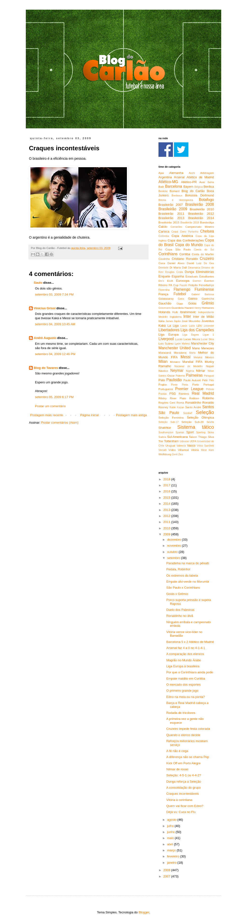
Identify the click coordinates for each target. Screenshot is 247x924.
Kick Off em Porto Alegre (183, 763)
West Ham (207, 450)
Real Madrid (203, 393)
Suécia (162, 437)
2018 (167, 479)
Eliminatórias (205, 272)
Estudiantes (206, 276)
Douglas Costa (174, 272)
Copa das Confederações (186, 240)
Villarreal (183, 449)
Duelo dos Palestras (180, 610)
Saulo (38, 282)
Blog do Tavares (46, 368)
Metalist (198, 357)
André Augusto (45, 338)
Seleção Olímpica (200, 417)
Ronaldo (208, 402)
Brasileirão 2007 (170, 205)
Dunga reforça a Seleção (183, 781)
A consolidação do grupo (183, 787)
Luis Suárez (166, 343)
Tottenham (171, 441)
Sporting (201, 432)
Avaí (202, 182)
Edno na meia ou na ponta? (185, 697)
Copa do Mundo (188, 245)
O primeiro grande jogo (182, 690)
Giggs (180, 303)
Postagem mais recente (46, 415)
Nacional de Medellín (188, 366)
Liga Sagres (190, 334)
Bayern (188, 186)
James (169, 321)
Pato (161, 380)
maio (171, 838)
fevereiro (173, 856)
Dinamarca (194, 267)
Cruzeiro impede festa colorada (188, 729)
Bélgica (198, 187)
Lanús (183, 325)
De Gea (209, 263)
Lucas (178, 339)
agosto (172, 819)
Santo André (193, 407)
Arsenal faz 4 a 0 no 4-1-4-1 (185, 648)
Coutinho (164, 258)
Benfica (209, 186)
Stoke (210, 432)
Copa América (182, 236)
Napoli (210, 366)
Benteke (163, 191)
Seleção (205, 412)
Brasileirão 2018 (189, 222)
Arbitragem (207, 172)
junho (171, 832)
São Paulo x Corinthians (183, 587)
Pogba (162, 384)
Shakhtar (164, 427)
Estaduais (191, 276)
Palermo (180, 375)
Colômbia (163, 236)
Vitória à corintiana (179, 800)
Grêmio (208, 303)
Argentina (165, 177)
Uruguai (170, 445)
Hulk (175, 312)
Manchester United (174, 348)
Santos (208, 407)
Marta (192, 353)
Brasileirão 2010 (202, 209)
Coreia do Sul (204, 249)
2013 (167, 510)
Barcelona (173, 186)
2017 (167, 485)
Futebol (179, 294)
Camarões (176, 227)
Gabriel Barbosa (203, 294)
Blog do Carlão (193, 191)
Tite (160, 441)
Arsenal (179, 177)
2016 (167, 491)
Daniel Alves (176, 263)
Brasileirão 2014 (201, 218)
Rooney (163, 407)
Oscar (171, 375)
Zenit (175, 454)
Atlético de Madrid (200, 177)
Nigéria (190, 371)
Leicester (209, 325)
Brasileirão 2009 (172, 209)
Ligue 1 (208, 334)
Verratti (162, 450)
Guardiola (178, 307)
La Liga (172, 325)
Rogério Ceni (166, 402)
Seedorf (187, 413)
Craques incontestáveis (182, 793)
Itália (161, 321)
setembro (174, 558)
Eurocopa (183, 281)
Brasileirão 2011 (171, 213)
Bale (161, 186)
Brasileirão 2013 (171, 218)
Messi (186, 357)
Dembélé (163, 267)
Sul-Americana (177, 437)
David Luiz (194, 263)
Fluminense (204, 289)
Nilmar (200, 370)
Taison (193, 436)
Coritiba (184, 254)
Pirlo (211, 380)
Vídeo (172, 449)
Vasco (191, 445)
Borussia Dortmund (199, 195)
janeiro (172, 862)
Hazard (189, 307)
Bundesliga (207, 222)
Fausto (183, 285)
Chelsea (207, 231)
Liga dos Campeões (197, 330)
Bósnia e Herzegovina (175, 200)
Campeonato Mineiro (199, 226)
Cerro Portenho (189, 231)
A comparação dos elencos (185, 654)
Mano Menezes (203, 348)
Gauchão (164, 303)
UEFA (193, 441)
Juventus (207, 321)
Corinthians (168, 254)
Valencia (181, 445)
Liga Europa (168, 334)
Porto (195, 384)
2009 (167, 534)
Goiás (192, 303)
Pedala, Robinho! (178, 569)
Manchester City (202, 343)
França (163, 294)
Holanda (164, 312)
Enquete (164, 276)
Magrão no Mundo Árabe (183, 660)
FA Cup (173, 285)
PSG (172, 393)
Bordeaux (177, 195)
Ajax (161, 172)
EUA (170, 280)
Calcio (162, 226)
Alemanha (176, 173)
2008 (167, 870)
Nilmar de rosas (177, 769)
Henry (197, 308)
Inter (187, 316)
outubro (173, 552)
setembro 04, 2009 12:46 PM (55, 354)
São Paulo (168, 413)
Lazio (192, 325)
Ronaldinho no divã (179, 616)
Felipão (193, 285)
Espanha (178, 276)
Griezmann (164, 308)
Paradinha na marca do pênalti (187, 563)
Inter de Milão (203, 316)
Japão (177, 321)
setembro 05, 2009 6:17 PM (54, 397)
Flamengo (181, 289)
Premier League (189, 389)
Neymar (177, 370)
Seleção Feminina (171, 417)
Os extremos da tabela (182, 575)
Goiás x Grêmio (177, 594)
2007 (167, 876)
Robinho (208, 398)
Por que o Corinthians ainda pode (189, 672)
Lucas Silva (207, 339)
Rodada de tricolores (180, 713)
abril (170, 844)
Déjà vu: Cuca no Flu (180, 812)
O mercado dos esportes (183, 684)
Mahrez (186, 343)
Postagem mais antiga (131, 415)
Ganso (192, 298)
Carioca (163, 231)
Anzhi (192, 173)
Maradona (180, 352)
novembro (174, 545)
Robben (194, 398)
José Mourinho (191, 321)
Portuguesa (165, 389)
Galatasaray (166, 298)
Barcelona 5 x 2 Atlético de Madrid (190, 642)
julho (171, 826)
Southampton (165, 432)
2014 (167, 503)
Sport (190, 432)
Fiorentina (164, 290)
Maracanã (164, 352)
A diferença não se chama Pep (187, 757)
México (209, 357)
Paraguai (209, 375)
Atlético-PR (189, 182)
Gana (181, 298)
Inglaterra (175, 316)
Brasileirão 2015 (168, 222)
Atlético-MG (168, 182)
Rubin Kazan (176, 407)
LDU (199, 325)
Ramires (184, 393)
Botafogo (206, 200)
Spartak (180, 432)
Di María (175, 267)
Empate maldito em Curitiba (185, 678)
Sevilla (210, 422)
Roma (180, 402)
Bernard (175, 191)
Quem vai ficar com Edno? (184, 806)
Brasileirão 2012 (201, 213)
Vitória (195, 449)
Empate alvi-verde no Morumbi (187, 581)
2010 (167, 528)
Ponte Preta (179, 384)
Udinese (184, 441)
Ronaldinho (193, 402)
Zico (180, 454)
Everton (196, 281)
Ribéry (162, 398)
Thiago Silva (206, 436)
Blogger (143, 912)
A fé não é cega (177, 751)
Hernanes (208, 307)
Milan (162, 361)
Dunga (189, 272)
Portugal (208, 384)
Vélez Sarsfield (205, 445)
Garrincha (208, 298)
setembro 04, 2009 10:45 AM (55, 324)
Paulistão (174, 380)
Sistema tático (195, 427)
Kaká (162, 325)
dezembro (174, 539)
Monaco (175, 361)
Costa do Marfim (203, 254)
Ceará (174, 231)
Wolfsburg (164, 454)
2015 (167, 497)
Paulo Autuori (192, 380)
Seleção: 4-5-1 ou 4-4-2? (183, 775)
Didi (184, 267)
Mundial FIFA (192, 362)
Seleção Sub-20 (192, 421)
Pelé (204, 380)
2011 (167, 522)
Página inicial (89, 415)
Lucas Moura (192, 339)
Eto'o (161, 281)
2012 (167, 516)
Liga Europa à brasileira (182, 666)
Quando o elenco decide (183, 735)
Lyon (178, 343)
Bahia (210, 182)
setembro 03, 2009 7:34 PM (54, 294)
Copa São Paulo (178, 249)
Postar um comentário (50, 406)
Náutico (163, 370)
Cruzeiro (207, 258)
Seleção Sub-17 (168, 422)
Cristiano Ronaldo (185, 259)
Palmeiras (194, 375)
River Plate (178, 398)
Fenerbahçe (206, 285)
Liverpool (166, 339)
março (172, 850)
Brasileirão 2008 (199, 204)
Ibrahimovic (188, 312)
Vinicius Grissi (44, 308)
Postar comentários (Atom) (60, 422)
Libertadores (168, 330)
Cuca (161, 263)
